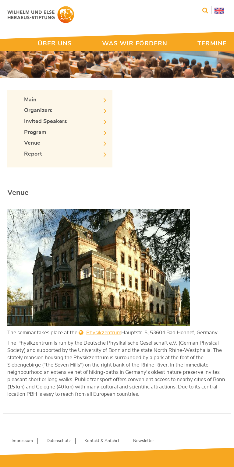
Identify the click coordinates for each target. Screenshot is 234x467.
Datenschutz (59, 441)
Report (33, 154)
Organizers (38, 110)
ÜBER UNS (55, 43)
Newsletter (143, 441)
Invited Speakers (45, 121)
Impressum (22, 441)
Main (30, 100)
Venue (32, 143)
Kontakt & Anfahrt (101, 441)
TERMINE (212, 43)
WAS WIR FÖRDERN (135, 43)
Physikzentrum (103, 332)
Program (35, 132)
